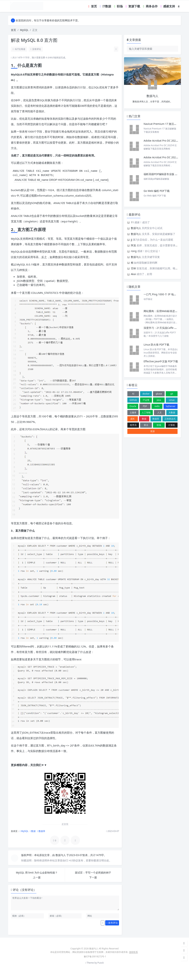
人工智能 (146, 412)
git (171, 393)
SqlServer (171, 406)
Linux (172, 400)
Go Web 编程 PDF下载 (157, 191)
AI (133, 393)
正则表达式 (170, 418)
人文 (159, 412)
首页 (13, 30)
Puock (100, 962)
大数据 (172, 412)
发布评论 (112, 922)
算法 (146, 425)
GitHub (133, 400)
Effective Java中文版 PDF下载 (161, 361)
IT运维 (146, 400)
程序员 (133, 425)
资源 (152, 431)
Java (159, 400)
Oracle (132, 406)
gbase (159, 393)
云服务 (133, 412)
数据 (33, 831)
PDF (145, 406)
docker (146, 393)
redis (157, 406)
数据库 (41, 831)
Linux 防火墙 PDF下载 (156, 344)
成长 (132, 418)
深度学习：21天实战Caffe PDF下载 (164, 328)
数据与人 (61, 855)
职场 (159, 425)
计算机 (171, 425)
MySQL (24, 30)
